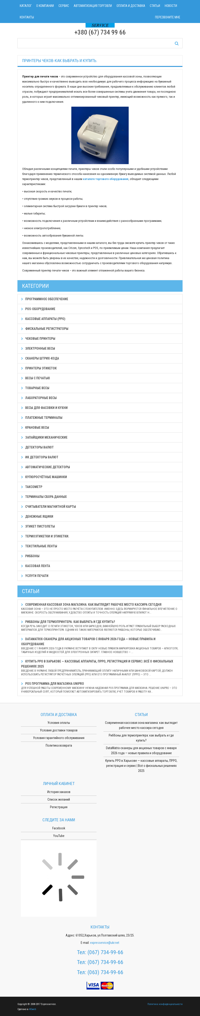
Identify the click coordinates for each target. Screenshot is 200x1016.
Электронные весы (38, 348)
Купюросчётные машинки (44, 477)
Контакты (27, 17)
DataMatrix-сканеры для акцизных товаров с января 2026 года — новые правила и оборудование (100, 645)
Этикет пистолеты (38, 526)
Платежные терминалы (41, 418)
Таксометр (31, 487)
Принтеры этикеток (39, 368)
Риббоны (30, 556)
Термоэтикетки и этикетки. (45, 536)
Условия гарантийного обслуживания (58, 738)
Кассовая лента (35, 566)
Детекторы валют (37, 447)
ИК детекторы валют (39, 457)
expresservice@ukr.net (104, 943)
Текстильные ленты (39, 546)
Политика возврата (59, 745)
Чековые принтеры (38, 338)
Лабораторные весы (39, 398)
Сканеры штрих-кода (40, 358)
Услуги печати (34, 576)
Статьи (155, 6)
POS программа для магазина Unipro (100, 688)
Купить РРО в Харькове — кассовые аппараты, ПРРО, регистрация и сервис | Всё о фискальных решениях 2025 (100, 667)
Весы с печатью (35, 378)
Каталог (26, 6)
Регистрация (58, 807)
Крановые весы (35, 427)
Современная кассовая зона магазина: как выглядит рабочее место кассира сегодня (100, 608)
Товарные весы (35, 388)
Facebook (58, 828)
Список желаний (58, 799)
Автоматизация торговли (93, 6)
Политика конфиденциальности (165, 1004)
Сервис (63, 6)
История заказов (58, 792)
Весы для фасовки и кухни (44, 408)
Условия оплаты (58, 723)
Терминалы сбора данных (44, 497)
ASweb (32, 1009)
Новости (171, 6)
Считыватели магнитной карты (48, 506)
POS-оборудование (38, 309)
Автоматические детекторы (45, 467)
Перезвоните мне (167, 17)
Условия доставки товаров (59, 730)
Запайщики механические (44, 437)
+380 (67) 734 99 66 (100, 32)
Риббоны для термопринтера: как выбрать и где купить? (100, 626)
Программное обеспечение (44, 299)
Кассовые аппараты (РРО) (43, 319)
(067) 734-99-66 (105, 952)
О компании (45, 6)
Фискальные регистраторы (44, 329)
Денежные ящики (37, 516)
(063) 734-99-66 (105, 972)
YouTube (58, 836)
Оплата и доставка (131, 6)
